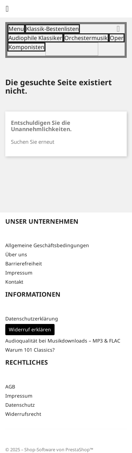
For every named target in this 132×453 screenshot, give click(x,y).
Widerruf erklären (30, 329)
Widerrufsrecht (23, 414)
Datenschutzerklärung (31, 318)
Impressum (18, 272)
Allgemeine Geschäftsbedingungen (47, 245)
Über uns (16, 254)
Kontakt (14, 281)
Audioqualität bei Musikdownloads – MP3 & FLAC (62, 340)
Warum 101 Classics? (30, 349)
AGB (10, 386)
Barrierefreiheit (23, 263)
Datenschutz (20, 404)
